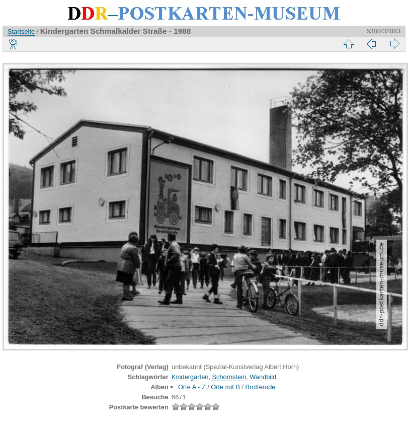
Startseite (21, 31)
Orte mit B (225, 387)
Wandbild (263, 377)
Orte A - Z (192, 387)
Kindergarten (190, 377)
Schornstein (229, 377)
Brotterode (261, 387)
